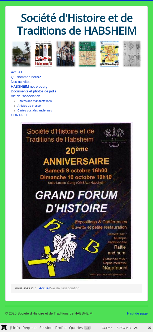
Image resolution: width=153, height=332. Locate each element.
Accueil (16, 72)
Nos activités (20, 82)
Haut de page (137, 313)
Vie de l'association (25, 96)
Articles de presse (29, 105)
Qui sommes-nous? (26, 77)
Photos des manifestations (35, 100)
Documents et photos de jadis (33, 91)
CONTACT (19, 115)
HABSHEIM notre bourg (29, 86)
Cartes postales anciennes (35, 110)
